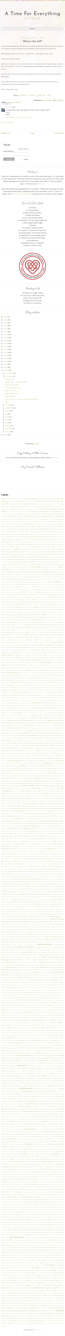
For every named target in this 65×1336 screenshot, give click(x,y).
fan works (44, 720)
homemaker (46, 823)
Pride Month (30, 1071)
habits (47, 781)
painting (36, 1040)
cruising (41, 657)
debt (62, 670)
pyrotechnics (49, 1083)
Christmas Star (5, 627)
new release (35, 1007)
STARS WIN (56, 1169)
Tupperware (39, 1265)
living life (38, 904)
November (9, 376)
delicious (4, 675)
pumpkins (4, 1083)
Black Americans (54, 572)
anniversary (9, 537)
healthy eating (59, 798)
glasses (54, 763)
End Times (7, 710)
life (14, 102)
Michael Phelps (9, 939)
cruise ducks (34, 657)
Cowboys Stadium (58, 647)
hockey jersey (28, 813)
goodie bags (5, 770)
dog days (4, 690)
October (8, 405)
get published (42, 755)
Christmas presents (32, 625)
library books (48, 899)
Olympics (37, 1028)
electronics (55, 705)
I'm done (54, 838)
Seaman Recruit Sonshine (49, 1131)
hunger (14, 834)
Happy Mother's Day (25, 788)
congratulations (49, 640)
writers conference (56, 1308)
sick (48, 1144)
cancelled (9, 602)
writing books (13, 1313)
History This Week (46, 808)
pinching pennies (48, 1053)
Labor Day (34, 886)
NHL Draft (57, 1010)
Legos (7, 896)
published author (32, 1078)
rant (34, 1089)
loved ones (12, 912)
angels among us (16, 534)
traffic (39, 1260)
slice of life (56, 1149)
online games (5, 1033)
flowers (34, 735)
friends (61, 745)
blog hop (55, 574)
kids (59, 879)
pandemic (42, 1040)
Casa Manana (52, 605)
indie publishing (49, 849)
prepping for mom (42, 1068)
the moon (4, 1219)
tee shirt (11, 1192)
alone (18, 526)
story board (38, 1174)
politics (11, 1063)
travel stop (8, 1262)
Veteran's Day (59, 1275)
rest (35, 1104)
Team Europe (41, 1189)
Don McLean (29, 690)
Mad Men (49, 914)
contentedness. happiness (18, 642)
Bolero (41, 577)
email (13, 708)
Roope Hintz (8, 1116)
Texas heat (43, 1194)
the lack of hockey (26, 1214)
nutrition (14, 1022)
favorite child (20, 725)
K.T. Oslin (39, 874)
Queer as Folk (11, 1086)
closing (15, 632)
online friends (59, 1030)
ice (2, 841)
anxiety (61, 536)
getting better (15, 758)
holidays (19, 821)
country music (59, 645)
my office (48, 972)
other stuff (26, 1038)
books (57, 582)
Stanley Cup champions (37, 1164)
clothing (27, 632)
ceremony (43, 609)
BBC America (41, 559)
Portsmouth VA (44, 1063)
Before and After (14, 564)
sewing (39, 1141)
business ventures (27, 594)
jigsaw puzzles (56, 864)
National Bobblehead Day (9, 985)
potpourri (22, 1065)
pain (31, 1040)
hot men (43, 826)
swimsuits (54, 1184)
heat (2, 801)
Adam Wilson (32, 514)
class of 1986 (24, 630)
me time (6, 932)
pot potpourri (12, 1066)
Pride (23, 1071)
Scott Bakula (10, 1131)
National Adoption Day (45, 982)
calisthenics (57, 597)
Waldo (46, 1280)
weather (28, 1285)
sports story (50, 1159)
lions (44, 901)
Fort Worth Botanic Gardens (51, 738)
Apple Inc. (22, 539)
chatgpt (45, 612)
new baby (51, 1005)
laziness (38, 891)
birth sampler (31, 572)
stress (36, 1177)
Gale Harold (32, 750)
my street (17, 975)
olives (18, 1027)
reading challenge (33, 1091)
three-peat (26, 1247)
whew (26, 1293)
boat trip (22, 577)
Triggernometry (43, 1262)
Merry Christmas (52, 937)
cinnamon (61, 627)
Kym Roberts (18, 886)
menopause (11, 937)
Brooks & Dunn (13, 589)
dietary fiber (5, 682)
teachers (24, 1189)
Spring (21, 1162)
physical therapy (31, 1053)
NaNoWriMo (32, 980)
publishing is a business (23, 1081)
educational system (35, 705)
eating (11, 703)
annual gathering (25, 537)
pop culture (18, 1063)
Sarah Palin (37, 1126)
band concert (56, 554)
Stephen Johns (17, 1172)
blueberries (15, 577)
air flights (26, 521)
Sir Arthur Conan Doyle (45, 1146)
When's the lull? (10, 390)
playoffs (57, 1058)
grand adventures (6, 773)
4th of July (30, 504)
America (61, 526)
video (11, 1278)
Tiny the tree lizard (12, 1252)
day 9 (56, 667)
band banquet (37, 554)
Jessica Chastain (42, 864)
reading (23, 1091)
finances (30, 730)
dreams (17, 695)
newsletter (26, 1010)
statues (10, 1172)
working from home (7, 1303)
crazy (10, 652)
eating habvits (17, 703)
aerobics (15, 519)
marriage (4, 927)
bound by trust (20, 584)
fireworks (25, 733)
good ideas (25, 768)
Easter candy (60, 700)
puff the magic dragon (47, 1081)
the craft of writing (7, 1204)
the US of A (60, 1234)
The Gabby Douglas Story (25, 1209)
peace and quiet (20, 1045)
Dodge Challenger (32, 687)
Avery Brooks (46, 547)
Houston (11, 831)
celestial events (22, 609)
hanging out (60, 783)
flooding (23, 735)
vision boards (6, 1280)
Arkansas (24, 541)
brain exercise (46, 584)
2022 (6, 329)
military (11, 942)
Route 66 (24, 1116)
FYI (27, 750)
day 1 (28, 665)
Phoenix (11, 1053)
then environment (11, 1242)
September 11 (40, 1139)
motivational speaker (35, 957)
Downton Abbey (23, 693)
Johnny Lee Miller (37, 869)
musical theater (31, 967)
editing (14, 705)
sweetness (40, 1184)
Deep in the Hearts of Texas (27, 672)
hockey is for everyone (16, 813)
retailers (6, 1106)
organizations (40, 1035)
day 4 (38, 667)
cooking (51, 642)
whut (53, 1293)
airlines (31, 521)
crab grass (24, 650)
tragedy (43, 1260)
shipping (17, 1144)
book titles (42, 582)
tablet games (21, 1187)
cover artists (41, 647)
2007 (6, 435)
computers (50, 637)
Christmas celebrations (36, 622)
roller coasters (5, 1114)
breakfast (18, 587)
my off (42, 972)
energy (13, 710)
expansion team (6, 715)
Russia (42, 1119)
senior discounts (23, 1139)
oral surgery (13, 1035)
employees (45, 708)
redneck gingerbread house (11, 1099)
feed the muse (59, 725)
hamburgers (22, 783)
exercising (52, 713)
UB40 (10, 1270)
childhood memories (33, 615)
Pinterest (41, 95)
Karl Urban (45, 874)
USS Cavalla (14, 1273)
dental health (31, 675)
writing (60, 1310)
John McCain (8, 869)
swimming (47, 1184)
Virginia (44, 1278)
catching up (17, 607)
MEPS (44, 937)
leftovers (61, 894)
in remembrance (30, 846)
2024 (6, 323)
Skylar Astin (19, 1149)
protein (56, 1076)
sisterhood (4, 1149)
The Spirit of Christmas (22, 1232)
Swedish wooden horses (18, 1184)
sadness (45, 1121)
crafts (38, 650)
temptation (42, 1192)
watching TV (42, 1283)
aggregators (45, 519)
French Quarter (10, 745)
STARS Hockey (46, 1169)
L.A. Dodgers (26, 886)
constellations (5, 642)
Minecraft (48, 942)
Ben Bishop (52, 567)
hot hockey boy (22, 826)
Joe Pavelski (36, 866)
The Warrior (5, 1237)
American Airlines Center (21, 529)
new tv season (59, 1007)
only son (36, 1033)
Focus (50, 735)
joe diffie (13, 866)
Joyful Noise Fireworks (15, 871)
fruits (20, 748)
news (20, 1010)
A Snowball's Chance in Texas (18, 509)
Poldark (56, 1060)
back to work (55, 549)
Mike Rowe (49, 939)
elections (48, 705)
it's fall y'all (16, 856)
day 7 (49, 667)
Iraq (40, 853)
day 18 (3, 667)
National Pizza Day (35, 995)
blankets (31, 574)
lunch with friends (30, 914)
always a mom (24, 526)
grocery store (9, 778)
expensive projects (17, 715)
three (7, 1247)
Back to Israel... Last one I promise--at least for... (22, 399)
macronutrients (41, 914)
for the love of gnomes (8, 738)
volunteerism (29, 1280)
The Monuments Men (57, 1217)
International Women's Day (55, 851)
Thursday (61, 1247)
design (11, 677)
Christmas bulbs (11, 622)
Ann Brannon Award (41, 534)
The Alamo (16, 1199)
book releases (16, 582)
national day (12, 987)
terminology (13, 1194)
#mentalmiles (49, 499)
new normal (27, 1007)
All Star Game (48, 524)
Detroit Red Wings (7, 680)
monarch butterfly (15, 952)
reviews (55, 1106)
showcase (38, 1144)
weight (31, 1288)
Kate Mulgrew (12, 876)
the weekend (17, 1237)
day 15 (53, 665)
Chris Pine (7, 620)
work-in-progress (47, 1300)
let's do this (9, 899)
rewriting (22, 1109)
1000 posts (11, 501)
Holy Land (25, 821)
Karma (51, 874)
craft (28, 650)
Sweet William (31, 1184)
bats (25, 559)
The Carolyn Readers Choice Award (37, 1202)
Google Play (42, 770)
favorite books (11, 725)
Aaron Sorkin (20, 511)
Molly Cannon (48, 950)
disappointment (53, 683)
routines (30, 1116)
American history (58, 529)
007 (55, 499)
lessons (50, 896)
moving (48, 962)
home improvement (47, 821)
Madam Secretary (58, 914)
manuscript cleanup (12, 919)
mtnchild (9, 107)
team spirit (48, 1189)
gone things (50, 766)
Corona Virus (5, 645)
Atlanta (8, 544)
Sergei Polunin (50, 1139)
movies (42, 962)
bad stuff (44, 552)
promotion (32, 1076)
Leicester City (14, 896)
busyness (53, 594)
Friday (37, 745)
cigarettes (38, 627)
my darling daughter (25, 970)
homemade (37, 823)
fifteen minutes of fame (13, 730)
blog (42, 574)
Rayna (61, 1089)
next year (44, 1010)
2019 (6, 338)
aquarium (51, 539)
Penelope (4, 1048)
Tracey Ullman (25, 1260)
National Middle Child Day (29, 992)
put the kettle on (35, 1083)
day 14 (49, 665)
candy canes (34, 602)
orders (28, 1035)
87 (51, 504)
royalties (51, 1116)
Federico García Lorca (47, 725)
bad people (37, 552)
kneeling (33, 884)
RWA (11, 1121)
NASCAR (39, 980)
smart (17, 1151)
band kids (10, 557)
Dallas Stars (36, 660)
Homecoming (29, 823)
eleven (62, 705)
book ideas (47, 579)
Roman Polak (15, 1114)
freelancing (49, 743)
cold (16, 635)
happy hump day (13, 788)
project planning (6, 1076)
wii (60, 1293)
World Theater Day (15, 1305)
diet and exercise (57, 680)
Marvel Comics (42, 927)
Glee (58, 763)
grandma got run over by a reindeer (32, 773)
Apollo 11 (4, 539)
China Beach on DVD (14, 617)
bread (8, 587)
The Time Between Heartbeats (41, 1234)
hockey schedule (25, 816)
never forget (5, 1005)
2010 (6, 364)
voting (36, 1280)
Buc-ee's (24, 592)
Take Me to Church (31, 1187)
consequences (59, 640)
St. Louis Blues (13, 1164)
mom (3, 952)
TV (44, 1265)
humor (9, 834)
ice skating (23, 841)
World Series (5, 1305)
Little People (23, 904)
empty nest (53, 708)
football (61, 735)
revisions (4, 1109)
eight (42, 705)
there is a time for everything (26, 1242)
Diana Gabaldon (39, 680)
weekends (25, 1288)
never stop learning (17, 1005)
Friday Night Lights (47, 745)
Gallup (38, 750)
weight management (52, 1288)
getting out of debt (53, 758)
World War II (34, 1305)
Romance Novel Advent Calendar (36, 1114)
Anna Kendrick (52, 534)
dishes (32, 685)
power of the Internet (38, 1066)
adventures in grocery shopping (18, 516)
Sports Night (41, 1159)
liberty (25, 899)
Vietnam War (26, 1278)
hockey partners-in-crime (50, 813)
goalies (17, 765)
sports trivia (60, 1159)
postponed (4, 1066)
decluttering (5, 672)
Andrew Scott (59, 531)
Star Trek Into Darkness (53, 1167)
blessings (37, 574)
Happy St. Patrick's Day (52, 788)
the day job (45, 1204)
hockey (55, 808)
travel (58, 1260)
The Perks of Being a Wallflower (42, 1222)
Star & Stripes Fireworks (19, 1167)
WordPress (21, 1300)
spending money (58, 1156)
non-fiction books (22, 1018)
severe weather (32, 1141)
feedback (4, 728)
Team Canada (32, 1189)
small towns (11, 1151)
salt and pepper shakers (31, 1124)
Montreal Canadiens (21, 955)
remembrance (13, 1101)
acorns (12, 514)
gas (63, 750)
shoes (22, 1144)
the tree (53, 1234)
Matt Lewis (33, 929)
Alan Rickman (44, 521)
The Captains (21, 1202)
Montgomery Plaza (58, 952)
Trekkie (35, 1262)
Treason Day (24, 1262)
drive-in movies (24, 695)
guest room (60, 778)
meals (12, 932)
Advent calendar (48, 514)
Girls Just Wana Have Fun (11, 763)
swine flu (61, 1184)
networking (60, 1002)
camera (55, 599)
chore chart (43, 617)
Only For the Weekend (26, 1033)
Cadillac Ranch (17, 597)
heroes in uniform (6, 803)
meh (10, 934)
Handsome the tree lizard (46, 783)
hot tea (48, 826)
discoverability (25, 685)
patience (36, 1043)
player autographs (37, 1058)
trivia (62, 1263)
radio (21, 1086)
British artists (49, 587)
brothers (39, 589)
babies (22, 549)
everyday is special (53, 710)
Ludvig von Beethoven (47, 911)
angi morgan (25, 534)
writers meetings (29, 1311)
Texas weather (6, 1197)
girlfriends (60, 761)
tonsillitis (32, 1255)
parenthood (7, 1043)
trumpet (32, 1265)
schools (3, 1131)
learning (21, 894)
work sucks (37, 1300)
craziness (4, 652)
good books (8, 768)
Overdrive (13, 1040)
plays (62, 1058)
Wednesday (5, 1288)
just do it (16, 874)
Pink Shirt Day (59, 1053)
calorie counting (25, 600)
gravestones (22, 776)
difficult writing (18, 683)
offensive (29, 1025)
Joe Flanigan (28, 866)
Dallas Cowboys (25, 660)
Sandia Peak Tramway (8, 1126)
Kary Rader (57, 874)
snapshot (42, 1151)
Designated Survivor (20, 677)
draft (8, 695)
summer (4, 1182)
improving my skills (47, 844)
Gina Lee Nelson (39, 761)
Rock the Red (44, 1111)
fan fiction (23, 720)
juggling (35, 871)
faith (37, 718)
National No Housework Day (46, 992)
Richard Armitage (33, 1109)
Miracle (14, 944)
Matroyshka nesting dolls (14, 929)
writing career (23, 1313)
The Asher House (58, 1199)
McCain (61, 929)
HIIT (46, 806)
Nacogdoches (12, 980)
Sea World (37, 1131)
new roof (42, 1007)
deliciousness (12, 675)
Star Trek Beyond (39, 1167)
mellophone (16, 934)
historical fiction (17, 808)
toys (10, 1260)
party (20, 1043)
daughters (4, 665)
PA (17, 1040)
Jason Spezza (35, 861)
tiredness (22, 1252)
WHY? (56, 1293)
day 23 (27, 667)
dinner (31, 683)
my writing (9, 977)
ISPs (49, 853)
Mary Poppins (51, 927)
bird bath (9, 572)
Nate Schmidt (12, 982)
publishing (60, 1078)
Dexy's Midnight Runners (22, 680)
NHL (52, 1010)
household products (43, 828)
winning (51, 1295)
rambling (44, 1086)
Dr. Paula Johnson (48, 692)
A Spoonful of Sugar (33, 509)
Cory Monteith (23, 645)
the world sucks (43, 1240)
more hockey (48, 955)
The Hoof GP (45, 1212)
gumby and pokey (6, 781)
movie (45, 957)
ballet (16, 554)
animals (32, 534)
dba (5, 670)
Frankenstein (26, 743)
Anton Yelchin (54, 537)
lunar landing (21, 914)
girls (2, 763)
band (31, 554)
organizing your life (51, 1035)
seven (24, 1141)
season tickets (32, 1134)
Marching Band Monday (23, 922)
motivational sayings (22, 957)
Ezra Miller (53, 715)
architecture (5, 542)
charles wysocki (28, 612)
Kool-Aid (56, 884)
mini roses (54, 942)
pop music (26, 1063)
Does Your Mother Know (56, 687)
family (10, 720)
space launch (17, 1156)
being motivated (13, 567)
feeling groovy (36, 728)
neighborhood (25, 1002)
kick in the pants (52, 879)
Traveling (16, 1263)
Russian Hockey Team (52, 1119)
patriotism (51, 1043)
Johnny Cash (26, 869)
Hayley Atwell (56, 796)
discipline (10, 685)
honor (57, 823)
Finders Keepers (59, 730)
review (49, 1106)
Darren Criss (56, 662)
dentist (56, 675)
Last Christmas (53, 889)
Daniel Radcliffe (35, 662)
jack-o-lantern (36, 859)
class (17, 630)
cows (2, 650)
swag (7, 1184)
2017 (6, 343)
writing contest (53, 1313)
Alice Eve (21, 524)
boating (27, 577)
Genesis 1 (46, 753)
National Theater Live (36, 1000)
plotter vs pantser (7, 1060)
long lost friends (26, 906)
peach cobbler (41, 1045)
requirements (53, 1101)
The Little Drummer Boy (46, 1214)
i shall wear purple (38, 839)
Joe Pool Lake (45, 866)
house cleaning (22, 829)
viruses (61, 1278)
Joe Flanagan (20, 866)
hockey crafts (9, 811)
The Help (29, 1212)
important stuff (20, 844)
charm (35, 612)
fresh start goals (28, 745)
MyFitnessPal (33, 977)
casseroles (60, 604)
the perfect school (24, 1222)
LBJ (42, 891)
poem (47, 1060)
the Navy (48, 1219)
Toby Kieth (57, 1252)
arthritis (56, 541)
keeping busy (21, 876)
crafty (42, 650)
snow (62, 1152)
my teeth (30, 975)
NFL (49, 1010)
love (24, 909)
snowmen (4, 1154)
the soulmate (56, 1229)
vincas (39, 1278)
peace (13, 1045)
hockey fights (29, 811)
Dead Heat (13, 670)
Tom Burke (10, 1255)
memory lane (47, 934)
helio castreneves (24, 801)
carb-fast (12, 605)
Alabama (36, 521)
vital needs (20, 1280)
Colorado (46, 635)
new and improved (41, 1005)
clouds (32, 632)
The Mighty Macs (29, 1217)
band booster (46, 554)
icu (29, 841)
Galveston (44, 750)
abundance (33, 511)
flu (38, 735)
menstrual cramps (22, 937)
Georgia (61, 753)
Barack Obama (37, 557)
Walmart (57, 1280)
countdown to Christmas (45, 645)
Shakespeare (46, 1141)
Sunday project (26, 1182)
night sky (38, 1012)
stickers (55, 1172)
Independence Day (8, 849)
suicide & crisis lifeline (57, 1179)
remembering (50, 1099)
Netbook (49, 1002)
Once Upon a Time (52, 1028)
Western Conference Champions (35, 1290)
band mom (18, 557)
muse (32, 965)
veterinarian (5, 1278)
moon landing (38, 955)
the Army (50, 1199)
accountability (55, 511)
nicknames (10, 1012)
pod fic (29, 1060)
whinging (31, 1293)
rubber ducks (59, 1116)
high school (26, 803)
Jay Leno (41, 861)
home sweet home (18, 823)
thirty (18, 1245)
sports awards (20, 1159)
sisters (11, 1149)
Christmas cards (23, 622)
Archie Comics (59, 539)
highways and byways (37, 806)
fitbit (57, 733)
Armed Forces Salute (34, 541)
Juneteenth (4, 874)
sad (28, 1121)
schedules (47, 1129)
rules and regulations (20, 1119)
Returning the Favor (30, 1106)
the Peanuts (13, 1222)
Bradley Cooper (36, 584)
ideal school (33, 841)
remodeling (30, 1101)
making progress (54, 917)
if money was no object (45, 841)
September (9, 408)
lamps (3, 889)
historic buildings (53, 806)
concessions (10, 640)
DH (32, 680)
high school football (37, 803)
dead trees (20, 670)
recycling (61, 1093)
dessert (40, 677)
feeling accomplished (14, 728)
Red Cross (4, 1096)
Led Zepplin (54, 894)
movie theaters (34, 962)
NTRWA (53, 1020)
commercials (20, 637)
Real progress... (10, 379)
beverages (37, 569)
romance (22, 1114)
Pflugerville (4, 1053)
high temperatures (23, 806)
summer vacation (13, 1182)
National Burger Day (24, 985)
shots (33, 1144)
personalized (57, 1048)
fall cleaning (46, 718)
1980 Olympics (22, 501)
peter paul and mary (16, 1050)
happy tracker (15, 791)
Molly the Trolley (58, 950)
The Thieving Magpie (25, 1234)
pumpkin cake (59, 1081)
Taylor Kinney (11, 1189)
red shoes (12, 1096)
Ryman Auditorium (20, 1121)
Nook (29, 1017)
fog (53, 735)
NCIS (8, 1002)
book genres (39, 579)
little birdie (15, 904)
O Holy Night (22, 1022)
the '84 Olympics (36, 1197)
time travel (57, 1250)
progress (52, 1073)
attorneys (37, 544)
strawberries (5, 1177)
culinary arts (54, 657)
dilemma (25, 682)
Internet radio (11, 854)
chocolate (36, 617)
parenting (15, 1043)
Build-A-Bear (50, 592)
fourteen (4, 743)
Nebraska (14, 1002)
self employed (47, 1136)
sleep (26, 1149)
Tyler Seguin (35, 1268)
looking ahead (54, 906)
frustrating (26, 748)
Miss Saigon (37, 947)
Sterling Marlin (26, 1172)
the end (45, 1207)
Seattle (56, 1134)
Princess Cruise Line (50, 1071)
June (7, 417)
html (62, 831)
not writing (35, 1020)
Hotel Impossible (10, 829)
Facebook (23, 95)
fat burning (57, 723)
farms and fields (44, 723)
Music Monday (10, 967)
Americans (13, 531)
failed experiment (6, 718)
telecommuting (27, 1192)
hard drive (34, 791)
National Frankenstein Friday (25, 987)
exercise (19, 713)
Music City (48, 965)
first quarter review (35, 733)
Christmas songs (58, 625)
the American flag (41, 1199)
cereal (37, 609)
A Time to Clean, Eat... (12, 388)
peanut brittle (50, 1045)
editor (19, 705)
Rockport (61, 1111)
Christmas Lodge (10, 624)
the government (38, 1209)
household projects (57, 829)
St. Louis (4, 1164)
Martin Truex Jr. (32, 927)
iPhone (33, 854)
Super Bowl (56, 1182)
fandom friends (58, 720)
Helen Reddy (15, 801)
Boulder (12, 584)
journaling (4, 871)
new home (20, 1007)
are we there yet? (15, 541)
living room (45, 904)
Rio (40, 1109)
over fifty (7, 1040)
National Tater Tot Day (11, 1000)
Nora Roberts (40, 1017)
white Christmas (40, 1293)
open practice (44, 1033)
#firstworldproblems (31, 499)
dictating (47, 680)
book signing (34, 582)
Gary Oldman (57, 750)
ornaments (10, 1038)
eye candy (43, 715)
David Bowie (22, 665)
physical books (20, 1053)
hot (15, 826)
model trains (39, 950)
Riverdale (44, 1109)
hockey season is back (48, 816)
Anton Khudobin (43, 537)
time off (50, 1250)
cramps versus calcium (51, 650)
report (37, 1101)
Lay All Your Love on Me (25, 891)
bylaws (3, 597)
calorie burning (14, 599)
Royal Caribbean (38, 1116)
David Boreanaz (13, 665)
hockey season (36, 816)
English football (21, 710)
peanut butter (59, 1045)
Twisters (19, 1267)
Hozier (58, 831)
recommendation (52, 1093)
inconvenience (59, 846)
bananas (26, 554)
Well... (7, 402)
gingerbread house (50, 760)
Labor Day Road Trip (44, 886)
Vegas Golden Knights (34, 1275)
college (40, 635)
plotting (16, 1060)
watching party (32, 1283)
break (12, 587)
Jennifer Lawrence (30, 864)
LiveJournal (31, 904)
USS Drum (21, 1273)
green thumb (46, 776)
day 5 (42, 667)
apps (46, 539)
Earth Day (19, 700)
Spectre (46, 1156)
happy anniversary (15, 786)
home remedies (6, 823)
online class (36, 1030)
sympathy (4, 1187)
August (8, 411)
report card (44, 1101)
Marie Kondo (50, 924)
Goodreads (19, 771)
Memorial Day (30, 934)
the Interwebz (15, 1214)
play (29, 1058)
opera (56, 1033)
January (8, 432)
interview (19, 853)
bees (62, 562)
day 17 (62, 665)
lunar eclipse (12, 914)
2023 (6, 326)
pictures (39, 1053)
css (49, 657)
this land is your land (26, 1245)
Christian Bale (16, 620)
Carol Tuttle (38, 604)
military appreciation (21, 942)
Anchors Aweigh (30, 531)
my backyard (41, 967)
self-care (54, 1136)
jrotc (25, 871)
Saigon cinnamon (54, 1121)
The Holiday (36, 1212)
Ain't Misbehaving (55, 519)
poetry (51, 1060)
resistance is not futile (18, 1104)
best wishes (15, 569)
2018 (6, 341)
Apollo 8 (10, 539)
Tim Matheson (10, 1250)
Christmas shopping (45, 625)
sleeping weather (41, 1149)
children (43, 615)
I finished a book (28, 836)
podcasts (41, 1060)
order (18, 102)
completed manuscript (40, 637)
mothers (12, 957)
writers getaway (7, 1311)
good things (60, 768)
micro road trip (25, 939)
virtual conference (52, 1278)
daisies (10, 660)
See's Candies (24, 1136)
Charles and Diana (17, 612)
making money (43, 916)
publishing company (8, 1081)
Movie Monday (53, 957)
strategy (61, 1174)
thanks (18, 1197)
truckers (10, 1265)
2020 (6, 335)
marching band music (39, 922)
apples (34, 539)
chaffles (49, 609)
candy (27, 602)
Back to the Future (45, 549)
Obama (3, 1025)
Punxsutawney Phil (13, 1083)
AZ (12, 549)
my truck (49, 975)
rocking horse (53, 1111)
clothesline (20, 632)
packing (27, 1040)
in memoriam (15, 846)
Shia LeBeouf (11, 1144)
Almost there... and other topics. (16, 382)
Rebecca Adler (5, 1093)
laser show (45, 889)
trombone (4, 1265)
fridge (56, 745)
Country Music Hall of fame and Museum (15, 647)
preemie (11, 1068)
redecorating (59, 1096)
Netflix (54, 1002)
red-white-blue (35, 1096)
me (2, 932)
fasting (52, 723)
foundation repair (54, 740)
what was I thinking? (17, 1293)
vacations (4, 1275)
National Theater (23, 1000)
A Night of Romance (56, 506)
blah (14, 574)
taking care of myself (53, 1187)
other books (18, 1038)
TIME (16, 1250)
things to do (46, 1242)
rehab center (26, 1099)
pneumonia (22, 1060)
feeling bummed (27, 728)
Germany (13, 755)
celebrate (36, 607)
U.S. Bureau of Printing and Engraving (52, 1267)
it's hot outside (43, 856)
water (49, 1283)
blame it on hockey (22, 574)
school (61, 1129)
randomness (26, 1088)
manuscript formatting (25, 919)
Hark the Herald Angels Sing (55, 791)
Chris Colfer (56, 617)
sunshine (48, 1182)
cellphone (32, 609)
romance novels (51, 1114)
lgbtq (21, 899)
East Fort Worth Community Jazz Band (35, 700)
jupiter (11, 874)
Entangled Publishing (33, 710)
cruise (28, 657)
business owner (6, 594)
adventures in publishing (55, 516)
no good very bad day (57, 1012)
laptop (22, 889)
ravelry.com (55, 1089)
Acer (62, 511)
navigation (60, 1000)
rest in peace (54, 1104)
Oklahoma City (11, 1028)
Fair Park (15, 718)
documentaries (22, 687)
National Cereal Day (37, 985)
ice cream (7, 841)
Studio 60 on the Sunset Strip (47, 1177)
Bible (46, 569)
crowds (23, 657)
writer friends (6, 1308)
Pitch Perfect (11, 1055)
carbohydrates (20, 605)
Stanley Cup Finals (52, 1164)
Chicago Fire (14, 615)
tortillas (47, 1257)
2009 (6, 367)
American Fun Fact (45, 529)
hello (41, 801)
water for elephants (57, 1283)
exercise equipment (29, 713)
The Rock (58, 1224)
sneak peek (49, 1151)
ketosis (40, 879)
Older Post (59, 133)
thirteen (13, 1245)
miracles (20, 944)
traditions (33, 1260)
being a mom (35, 564)
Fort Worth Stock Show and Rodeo (22, 740)
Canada (3, 602)
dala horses (16, 660)
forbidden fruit (20, 738)
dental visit (50, 675)
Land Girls (8, 889)
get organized (33, 755)
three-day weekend (16, 1247)
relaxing (34, 1099)
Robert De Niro (10, 1111)
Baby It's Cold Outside (31, 549)
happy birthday (27, 785)
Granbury (61, 770)
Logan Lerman (10, 906)
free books (35, 743)
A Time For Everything (32, 13)
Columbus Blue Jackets (8, 637)
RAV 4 (49, 1089)
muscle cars (26, 965)
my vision (55, 975)
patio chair (43, 1043)
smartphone (24, 1152)
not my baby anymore (24, 1020)
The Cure (16, 1204)
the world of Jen (33, 1240)
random (50, 1086)
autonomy (25, 547)
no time (30, 1015)
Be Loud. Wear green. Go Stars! (22, 562)
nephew (43, 1002)
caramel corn (60, 602)
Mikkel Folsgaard (59, 939)
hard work (41, 791)
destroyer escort (49, 677)
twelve (57, 1265)
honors (61, 823)
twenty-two (13, 1267)
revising (61, 1106)
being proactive (24, 567)
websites (48, 1285)
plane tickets (37, 1055)
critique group (59, 652)
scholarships (55, 1129)
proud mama (10, 1078)
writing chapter (33, 1313)
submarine (21, 1179)
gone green (42, 766)
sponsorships (5, 1159)
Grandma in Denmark (52, 773)
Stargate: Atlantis (32, 1169)
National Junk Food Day (26, 990)
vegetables (46, 1275)
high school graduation (52, 803)
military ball (32, 942)
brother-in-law (31, 589)
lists (10, 904)
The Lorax (4, 1217)
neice (19, 1002)
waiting (41, 1280)
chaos (9, 102)
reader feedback (6, 1091)
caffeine (24, 597)
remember (41, 1099)
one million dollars (17, 1030)
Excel (8, 713)
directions (36, 682)
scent (41, 1129)
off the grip (22, 1025)
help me (45, 801)
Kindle (20, 881)
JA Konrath (22, 859)
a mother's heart (43, 506)
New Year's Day (13, 1010)
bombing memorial (50, 577)
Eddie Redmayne (6, 705)
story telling (45, 1174)
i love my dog (49, 836)
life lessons (16, 901)
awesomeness (6, 549)
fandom (50, 720)
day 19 (7, 667)
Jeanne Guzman (56, 861)
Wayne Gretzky (6, 1285)
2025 (6, 320)
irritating (44, 853)
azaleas (16, 549)
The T (16, 1234)
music (42, 965)
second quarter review (13, 1136)
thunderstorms (53, 1247)
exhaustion (60, 713)
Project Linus (59, 1073)
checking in (60, 612)
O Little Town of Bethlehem (36, 1022)
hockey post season (13, 816)
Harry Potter (45, 793)
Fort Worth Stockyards (42, 740)
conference (28, 640)
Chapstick (8, 612)
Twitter (32, 95)
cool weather (59, 642)
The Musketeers (25, 1219)
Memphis (55, 934)
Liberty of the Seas (33, 899)
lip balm (6, 904)
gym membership (31, 781)
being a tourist (44, 564)
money (43, 952)
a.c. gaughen (11, 511)
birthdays (45, 572)
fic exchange (55, 728)
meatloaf (36, 932)
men (5, 937)
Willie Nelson (28, 1295)
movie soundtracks (23, 962)
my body (50, 967)
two (24, 1267)
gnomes (9, 765)
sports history (31, 1159)
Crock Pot (34, 655)
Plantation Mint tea (21, 1058)
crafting (32, 650)
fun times (43, 748)
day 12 (41, 665)
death (43, 670)
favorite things (29, 725)
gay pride (16, 753)
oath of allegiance (57, 1023)
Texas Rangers (51, 1194)
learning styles (41, 894)
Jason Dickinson (25, 861)
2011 (6, 361)
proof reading (42, 1076)
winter (56, 1295)
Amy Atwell (21, 531)
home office (59, 821)
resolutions (29, 1104)
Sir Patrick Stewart (58, 1146)
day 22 (23, 667)
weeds (12, 1288)
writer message (16, 1308)
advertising (4, 519)
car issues (51, 602)
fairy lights (32, 718)
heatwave (8, 801)
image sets (60, 841)
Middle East (42, 939)
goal (13, 765)
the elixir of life (38, 1207)
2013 (6, 355)
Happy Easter (39, 786)
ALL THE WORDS (58, 524)
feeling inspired (46, 728)
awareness (60, 547)
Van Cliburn (22, 1275)
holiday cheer (11, 821)
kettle (45, 879)
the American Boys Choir (27, 1199)
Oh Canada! (49, 1025)
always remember (35, 526)
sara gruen (30, 1126)
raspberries (44, 1089)
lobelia (3, 906)
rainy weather (37, 1086)
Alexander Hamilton (12, 524)
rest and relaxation (43, 1104)
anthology (35, 537)
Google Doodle (33, 770)
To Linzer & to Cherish (41, 1252)
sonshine (56, 1154)
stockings (17, 1174)
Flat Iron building (14, 735)
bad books (30, 552)
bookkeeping (50, 582)
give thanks (38, 763)
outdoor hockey (46, 1038)
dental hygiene (40, 675)
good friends (17, 768)
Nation (31, 982)
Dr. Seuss (58, 693)
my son (10, 975)
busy (47, 594)
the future (13, 1209)
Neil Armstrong (35, 1002)
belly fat (45, 567)
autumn (38, 547)
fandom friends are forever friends (13, 723)
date (62, 662)
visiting (13, 1280)
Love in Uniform (32, 909)
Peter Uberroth (28, 1050)
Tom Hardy (25, 1255)
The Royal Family (33, 1229)
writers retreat (40, 1311)
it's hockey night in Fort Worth (30, 856)
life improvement (6, 901)
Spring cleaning (37, 1162)
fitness (62, 733)
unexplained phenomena (35, 1270)
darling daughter (46, 662)
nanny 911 (24, 980)
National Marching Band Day (12, 992)
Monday (24, 952)
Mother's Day (59, 955)
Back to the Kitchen (12, 385)
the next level (56, 1219)
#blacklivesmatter (7, 499)
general (22, 753)
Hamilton (29, 783)
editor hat (25, 705)
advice (10, 519)
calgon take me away (39, 597)
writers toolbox (50, 1311)
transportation (50, 1260)
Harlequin (4, 793)
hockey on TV (37, 813)
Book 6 (58, 577)
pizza (31, 1055)
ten (47, 1192)
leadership (56, 891)
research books (6, 1104)
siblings (44, 1144)
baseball (8, 559)
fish (54, 733)
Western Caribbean (19, 1290)
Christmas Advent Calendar (49, 619)
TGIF (14, 1197)
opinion (61, 1033)
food (56, 735)
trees (30, 1263)
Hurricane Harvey (28, 833)
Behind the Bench (25, 564)
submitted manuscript (32, 1179)
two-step (28, 1267)
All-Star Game (5, 526)
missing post (45, 947)
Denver (61, 675)
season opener (22, 1134)
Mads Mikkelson (6, 916)
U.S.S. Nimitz (5, 1270)
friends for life (6, 748)
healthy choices (49, 798)
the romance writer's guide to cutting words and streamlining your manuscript (36, 1227)
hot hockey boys (34, 826)
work (31, 1300)
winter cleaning (11, 1298)
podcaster (35, 1060)
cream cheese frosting (29, 652)
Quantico (56, 1083)
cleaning (48, 630)
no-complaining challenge (42, 1015)
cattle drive (28, 607)
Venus (51, 1275)
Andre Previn (39, 531)
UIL (14, 1270)
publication (22, 1078)
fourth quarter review (14, 743)
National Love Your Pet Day (42, 990)
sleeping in (32, 1149)
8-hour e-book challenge (43, 504)
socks (30, 1154)
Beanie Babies (43, 562)
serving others (11, 1141)
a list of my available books (22, 194)
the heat (23, 1212)
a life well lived (32, 506)
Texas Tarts (60, 1194)
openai (52, 1033)
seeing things (37, 1136)
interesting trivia (41, 851)
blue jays (4, 577)
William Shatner (18, 1295)
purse (28, 1083)
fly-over (41, 735)
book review (25, 582)
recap (40, 1094)
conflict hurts (38, 640)
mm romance (20, 950)
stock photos (9, 1174)
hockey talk (19, 818)
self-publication (11, 1139)
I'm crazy (48, 839)
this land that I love (39, 1245)
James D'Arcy (9, 861)
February (8, 429)
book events (30, 579)
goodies (12, 771)
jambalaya (56, 859)
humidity (4, 833)
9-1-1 (54, 504)
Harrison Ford (24, 793)
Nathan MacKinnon (22, 982)
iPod (37, 854)
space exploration (7, 1156)
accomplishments (44, 511)
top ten (42, 1257)
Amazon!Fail (51, 526)
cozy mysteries (15, 650)
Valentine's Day (13, 1275)
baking (12, 554)
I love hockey (39, 836)
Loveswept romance (23, 911)
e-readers (54, 698)
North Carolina (49, 1017)
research (61, 1101)
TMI (26, 1252)
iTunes (16, 859)
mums (20, 965)
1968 (16, 501)
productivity (31, 1073)
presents (4, 1071)
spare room (26, 1157)
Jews (48, 864)
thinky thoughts (55, 1242)
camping (61, 599)
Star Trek (30, 1167)
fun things (36, 748)
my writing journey (21, 977)
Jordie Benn (60, 869)
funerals (49, 748)
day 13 (45, 665)
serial (57, 1139)
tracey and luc (16, 1260)
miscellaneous (44, 944)
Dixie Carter (43, 685)
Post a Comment (7, 122)
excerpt (13, 713)
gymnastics (40, 781)
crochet (28, 655)
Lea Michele (48, 891)
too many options (40, 1255)
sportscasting (5, 1161)
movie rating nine (38, 960)
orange (19, 1035)
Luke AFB (57, 911)
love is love (41, 909)
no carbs (47, 1012)
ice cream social (15, 841)
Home (33, 133)
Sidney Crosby (55, 1144)
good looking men (35, 768)
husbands (43, 833)
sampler (47, 1124)
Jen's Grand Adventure (16, 864)
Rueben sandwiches (7, 1119)
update (53, 1270)
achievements (5, 514)
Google (25, 770)
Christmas (36, 619)
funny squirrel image (8, 750)
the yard (51, 1240)
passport (31, 1043)
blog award (47, 574)
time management (42, 1250)
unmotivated (47, 1270)
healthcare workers (37, 798)
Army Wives (45, 541)
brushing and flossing (14, 592)
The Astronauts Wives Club (9, 1202)
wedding (54, 1285)
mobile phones (29, 950)
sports (12, 1159)
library (42, 899)
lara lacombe (29, 889)
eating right (35, 703)
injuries (57, 849)
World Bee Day (45, 1303)
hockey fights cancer (40, 811)
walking (51, 1280)
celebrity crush (59, 607)
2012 (6, 358)
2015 (6, 349)
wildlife (10, 1295)
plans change (10, 1058)
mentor (40, 937)
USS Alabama (5, 1273)
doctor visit (13, 688)
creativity (40, 652)
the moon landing (14, 1219)
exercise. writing (42, 713)
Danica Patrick (18, 662)
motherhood (5, 957)
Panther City (49, 1040)
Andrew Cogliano (49, 531)
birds (25, 572)
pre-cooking (49, 1066)
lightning (33, 901)
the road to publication (47, 1224)
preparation (32, 1068)
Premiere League (21, 1068)
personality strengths (45, 1048)
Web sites (41, 1285)
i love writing (28, 838)
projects (16, 1076)
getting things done (16, 761)
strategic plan (54, 1174)
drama (12, 695)
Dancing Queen (51, 660)
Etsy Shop (43, 710)
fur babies (18, 750)
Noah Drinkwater (6, 1017)
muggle (7, 965)
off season (15, 1025)
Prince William (39, 1071)
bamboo (21, 554)
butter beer (60, 594)
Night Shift (31, 1012)
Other (49, 95)
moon (30, 955)
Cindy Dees (45, 627)
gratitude (15, 776)
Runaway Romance (34, 1119)
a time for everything (48, 509)
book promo (56, 579)
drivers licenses (35, 695)
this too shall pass (50, 1245)
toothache (30, 1257)
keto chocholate (51, 876)
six (14, 1149)
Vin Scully (34, 1278)
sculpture (24, 1131)
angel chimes (5, 534)
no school (24, 1015)
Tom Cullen (17, 1255)
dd (8, 670)
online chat (27, 1030)
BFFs (42, 569)
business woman (39, 594)
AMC (56, 526)
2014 (6, 352)
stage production (23, 1164)
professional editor (42, 1073)
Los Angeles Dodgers (12, 909)
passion (25, 1043)
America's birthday (6, 529)
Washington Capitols (21, 1283)
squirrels (51, 1162)
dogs (15, 690)
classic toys (41, 630)
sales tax (19, 1124)
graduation (53, 771)
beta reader (29, 569)
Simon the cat (33, 1146)
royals (46, 1116)
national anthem (58, 982)
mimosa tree (40, 942)
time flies (21, 1250)
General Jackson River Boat (33, 753)
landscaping (15, 889)
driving (52, 695)
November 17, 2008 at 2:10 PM (18, 117)
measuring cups (19, 932)
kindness (41, 881)
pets (56, 1050)
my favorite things (58, 970)
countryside (32, 647)
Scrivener (18, 1131)
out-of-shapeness (35, 1038)
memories (39, 934)
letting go (16, 899)
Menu (32, 29)
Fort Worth (38, 738)
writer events (59, 1305)
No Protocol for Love (14, 1015)
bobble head (35, 577)
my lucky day (26, 972)
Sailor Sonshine (10, 1124)
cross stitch (42, 655)
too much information (54, 1255)
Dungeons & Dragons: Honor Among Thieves (27, 698)
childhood (22, 615)
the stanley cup (34, 1232)
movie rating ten (11, 962)
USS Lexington (31, 1273)
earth (14, 700)
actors (16, 514)
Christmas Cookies (50, 622)
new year (4, 1010)
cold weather (23, 635)
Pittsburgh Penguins (22, 1055)
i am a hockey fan (53, 834)
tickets (3, 1250)
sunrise (42, 1182)
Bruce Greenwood (49, 589)
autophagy (32, 547)
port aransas (34, 1063)
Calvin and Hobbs (42, 599)
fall (41, 718)
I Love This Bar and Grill (16, 838)
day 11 (36, 665)
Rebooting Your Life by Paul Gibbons (26, 1093)
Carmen (32, 604)
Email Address (8, 151)
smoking (31, 1151)
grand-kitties (16, 773)
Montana (48, 952)
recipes (44, 1094)
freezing (56, 743)
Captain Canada (43, 602)
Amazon (44, 526)
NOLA (13, 1017)
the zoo (56, 1240)
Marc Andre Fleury (44, 919)
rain (25, 1086)
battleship (29, 559)
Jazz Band (48, 861)
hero (62, 801)
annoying (16, 536)
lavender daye (6, 891)
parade (56, 1040)
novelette (48, 1020)
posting (61, 1063)
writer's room (43, 1308)
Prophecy (50, 1076)
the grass (46, 1209)
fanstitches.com (33, 723)
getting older (31, 758)
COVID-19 (48, 647)
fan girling (37, 720)
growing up (38, 778)
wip (22, 1298)
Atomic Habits (15, 544)
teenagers (18, 1192)
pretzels (18, 1071)
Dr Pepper (39, 692)
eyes (48, 715)
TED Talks (4, 1192)
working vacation (28, 1303)
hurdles (19, 833)
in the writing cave (48, 846)
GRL (2, 778)
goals (22, 765)
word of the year (11, 1300)
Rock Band (36, 1111)
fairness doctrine (23, 718)
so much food (12, 1154)
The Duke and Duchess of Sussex (23, 1207)
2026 (6, 317)
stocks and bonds (25, 1174)
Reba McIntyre (59, 1091)
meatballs (30, 932)
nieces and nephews (21, 1012)
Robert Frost (19, 1111)
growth (45, 778)
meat (25, 932)
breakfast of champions (29, 587)
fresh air (18, 745)
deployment (5, 677)
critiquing (17, 655)
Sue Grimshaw (44, 1179)
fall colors (54, 718)
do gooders (51, 685)
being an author (54, 564)
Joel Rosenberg (55, 866)
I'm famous (60, 838)
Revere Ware (42, 1106)
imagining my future (7, 844)
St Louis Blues (59, 1162)
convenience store (37, 642)
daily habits (4, 660)
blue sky (9, 577)
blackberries (9, 574)
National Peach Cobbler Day (20, 995)
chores (50, 617)
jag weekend (49, 859)
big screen (51, 569)
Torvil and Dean (56, 1257)
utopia (55, 1273)
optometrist (5, 1035)
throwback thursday (41, 1247)
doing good (21, 690)
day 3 (35, 667)
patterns (57, 1043)
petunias (61, 1050)
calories (33, 600)
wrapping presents (48, 1305)
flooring (28, 735)
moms (7, 952)
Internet (4, 854)
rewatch (16, 1109)
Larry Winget (37, 889)
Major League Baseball (19, 917)
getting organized (41, 758)
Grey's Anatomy (55, 776)
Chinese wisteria (26, 617)
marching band (57, 919)
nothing (41, 1020)
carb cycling (5, 604)
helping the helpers (54, 801)
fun (31, 748)
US (57, 1270)
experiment (35, 715)
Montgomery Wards (7, 955)
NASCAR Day (47, 980)
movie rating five (15, 960)
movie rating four (26, 960)
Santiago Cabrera (20, 1126)
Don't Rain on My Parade (41, 690)
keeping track (29, 876)
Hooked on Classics (7, 826)
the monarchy (46, 1217)
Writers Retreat (10, 396)
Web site (34, 1285)
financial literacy (49, 730)
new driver (13, 1007)
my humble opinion (15, 972)
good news (44, 768)
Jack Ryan (29, 859)
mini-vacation (5, 945)
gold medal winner (31, 765)
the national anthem (38, 1219)
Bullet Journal (59, 592)
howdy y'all (52, 831)
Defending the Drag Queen (46, 672)
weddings (60, 1285)
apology (15, 539)
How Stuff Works (33, 831)
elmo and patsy (6, 708)
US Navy (61, 1270)
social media (22, 1154)
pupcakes (22, 1083)
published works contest (47, 1078)
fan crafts (16, 720)
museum (37, 965)
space (62, 1154)
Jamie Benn (16, 861)
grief (62, 776)
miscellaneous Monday (23, 947)
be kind (8, 562)
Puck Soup (35, 1081)
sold (33, 1154)
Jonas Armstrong (49, 869)
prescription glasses (57, 1068)
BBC (34, 559)
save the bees (10, 1129)
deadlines (28, 670)
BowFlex (28, 584)
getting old (23, 758)
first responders (47, 733)
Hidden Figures (17, 803)
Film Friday (23, 730)
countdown (32, 645)
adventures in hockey (37, 516)
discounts (17, 685)
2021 (6, 332)
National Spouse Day (38, 997)
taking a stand (42, 1187)
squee (45, 1162)
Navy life (4, 1002)
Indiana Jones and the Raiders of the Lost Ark (29, 849)
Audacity (43, 544)
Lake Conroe (59, 886)
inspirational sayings (21, 851)
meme (23, 934)
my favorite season (46, 970)
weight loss (39, 1288)
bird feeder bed (17, 572)
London (18, 906)
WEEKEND (18, 1288)
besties (21, 569)
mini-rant (61, 942)
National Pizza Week (47, 995)
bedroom (52, 562)
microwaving (34, 939)
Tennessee (5, 1194)
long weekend (37, 906)
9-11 (58, 504)
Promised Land (24, 1076)
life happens (59, 899)
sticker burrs (48, 1172)
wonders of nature (53, 1298)
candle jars (16, 602)
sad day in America (36, 1121)
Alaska (50, 521)
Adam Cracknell (23, 514)
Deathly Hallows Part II (53, 670)
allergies (13, 526)
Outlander (55, 1038)
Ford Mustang (30, 738)
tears (54, 1189)
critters (23, 655)
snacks (37, 1152)
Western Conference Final (55, 1290)
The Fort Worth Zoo (54, 1207)
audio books (50, 544)
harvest (40, 796)
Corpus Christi (14, 645)
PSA (17, 1078)
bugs (44, 592)
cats (23, 607)
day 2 (11, 667)
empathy (38, 708)
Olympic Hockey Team (27, 1027)
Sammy (42, 1124)
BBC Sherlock (49, 559)
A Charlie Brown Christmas (18, 506)
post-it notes (54, 1063)
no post (4, 1015)
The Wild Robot (40, 1237)
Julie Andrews (53, 871)
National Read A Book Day (12, 997)
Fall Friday (60, 718)
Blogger (36, 444)
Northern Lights (59, 1017)
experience (27, 715)
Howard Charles (44, 831)
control (29, 642)
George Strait (53, 753)
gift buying (27, 760)
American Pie (5, 531)
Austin (57, 544)
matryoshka (25, 929)
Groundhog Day (19, 778)
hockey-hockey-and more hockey (53, 818)
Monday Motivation (34, 952)
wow (39, 1305)
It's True (11, 859)
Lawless (14, 891)
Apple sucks (28, 539)
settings (19, 1141)
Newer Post (6, 133)
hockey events (19, 811)
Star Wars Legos (22, 1169)
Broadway (4, 589)
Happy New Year (38, 788)
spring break (28, 1161)
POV (30, 1066)
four (62, 740)
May (7, 420)
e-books (48, 698)
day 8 (52, 667)
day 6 (46, 667)
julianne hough (43, 871)
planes (44, 1055)
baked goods (5, 554)
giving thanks (47, 763)
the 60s (51, 1197)
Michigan (17, 939)
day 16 (57, 665)
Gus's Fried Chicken (19, 781)
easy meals (4, 703)
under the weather (21, 1270)
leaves (48, 894)
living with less (55, 904)
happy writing (25, 791)
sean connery (12, 1134)
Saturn (61, 1126)
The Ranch (57, 1222)
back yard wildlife (10, 552)
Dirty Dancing (44, 682)
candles (22, 602)
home (30, 821)
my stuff (23, 975)
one (59, 1027)
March (7, 426)
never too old (29, 1005)
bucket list (31, 592)
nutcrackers (7, 1022)
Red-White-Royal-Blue (47, 1096)
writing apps (5, 1313)
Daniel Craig (26, 662)
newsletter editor (35, 1010)
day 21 (19, 667)
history (37, 808)
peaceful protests (31, 1045)
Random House (13, 1089)
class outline (33, 630)
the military (38, 1217)
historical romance (29, 808)
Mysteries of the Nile (44, 977)
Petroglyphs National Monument (44, 1050)
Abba (27, 511)
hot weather (56, 826)
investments (26, 853)
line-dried (39, 901)
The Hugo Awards (55, 1212)
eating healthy (26, 703)
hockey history (59, 811)
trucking (16, 1265)
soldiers (37, 1154)
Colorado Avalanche (57, 635)
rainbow (29, 1086)
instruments (31, 851)
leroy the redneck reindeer (39, 896)
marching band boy (8, 922)
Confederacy (20, 640)
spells (51, 1156)
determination (59, 677)
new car (58, 1005)
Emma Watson (19, 708)
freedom (42, 743)
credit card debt (48, 652)
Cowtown (7, 650)
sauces (3, 1129)
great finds (30, 776)
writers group (18, 1311)
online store (14, 1033)
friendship (15, 748)
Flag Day (6, 735)
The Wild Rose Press (53, 1237)
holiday (3, 821)
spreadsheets (14, 1162)
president (11, 1071)
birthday (39, 572)
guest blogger (52, 778)
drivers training (45, 695)
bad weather (51, 552)
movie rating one (50, 960)
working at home (58, 1300)
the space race (9, 1232)
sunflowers (35, 1182)
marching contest (52, 922)
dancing (43, 660)
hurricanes (37, 833)
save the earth (19, 1129)
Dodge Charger (43, 687)
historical (8, 808)
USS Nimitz (39, 1273)
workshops (37, 1303)
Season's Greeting (42, 1134)
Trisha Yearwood (54, 1262)
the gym (16, 1212)
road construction (53, 1109)
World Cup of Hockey (57, 1303)
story (32, 1174)
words (27, 1300)
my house (4, 972)
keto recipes (33, 879)
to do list (31, 1252)
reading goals (43, 1091)
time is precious (30, 1250)
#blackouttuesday (18, 499)
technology (60, 1189)
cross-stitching (15, 657)
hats (50, 796)
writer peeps (25, 1308)
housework (5, 831)
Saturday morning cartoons (50, 1126)
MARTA (13, 927)
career (27, 604)
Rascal (38, 1089)
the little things (59, 1214)
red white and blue (23, 1096)
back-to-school (22, 552)
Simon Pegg (24, 1146)
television (35, 1192)
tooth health (23, 1257)
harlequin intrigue (13, 793)
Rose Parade (17, 1116)
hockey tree (38, 818)
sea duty (30, 1131)
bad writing (60, 552)
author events (10, 547)
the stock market (9, 1234)
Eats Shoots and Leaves (48, 703)
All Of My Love (39, 524)
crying (46, 657)
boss (7, 584)
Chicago (7, 615)
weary (23, 1285)
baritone (53, 557)
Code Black (5, 635)
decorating (14, 672)
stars (39, 1169)
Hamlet (35, 783)
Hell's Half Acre (34, 801)
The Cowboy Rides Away (56, 1202)
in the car (39, 846)
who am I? (48, 1293)
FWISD (24, 750)
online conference (47, 1030)
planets (48, 1055)
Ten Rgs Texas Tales (56, 1192)
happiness (4, 786)
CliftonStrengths (6, 632)
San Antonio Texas (57, 1124)
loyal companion (35, 911)
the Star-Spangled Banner (47, 1232)
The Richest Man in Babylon (21, 1224)
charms (40, 612)
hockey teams (28, 818)
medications (43, 932)
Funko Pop (56, 748)
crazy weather (17, 652)
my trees (43, 975)
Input (12, 851)
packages (22, 1040)
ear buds (9, 700)
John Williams (17, 869)
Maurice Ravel (51, 929)
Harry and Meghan (34, 793)
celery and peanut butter (9, 609)
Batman (20, 559)
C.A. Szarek (9, 597)
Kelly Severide (38, 876)
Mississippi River (55, 947)
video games (17, 1278)
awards (54, 547)
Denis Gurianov (22, 675)
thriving (32, 1247)
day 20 (15, 667)
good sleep (52, 768)
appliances (40, 539)
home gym (36, 821)
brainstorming (55, 584)
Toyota (6, 1260)
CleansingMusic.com (58, 630)
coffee (12, 635)
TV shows (50, 1265)
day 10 (32, 665)
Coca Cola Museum (50, 632)
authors (18, 547)
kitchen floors (10, 884)
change (61, 609)
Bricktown (41, 587)
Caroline (45, 604)
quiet (18, 1086)
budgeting (39, 592)
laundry (61, 889)
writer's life (34, 1308)
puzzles (43, 1083)
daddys (61, 657)
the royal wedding (45, 1229)
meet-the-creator (53, 932)
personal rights (32, 1048)
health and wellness (24, 798)
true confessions (24, 1265)
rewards (11, 1109)
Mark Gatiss (60, 924)
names (18, 980)
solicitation (44, 1154)
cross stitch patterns (53, 655)
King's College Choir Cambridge (54, 881)
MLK (14, 950)
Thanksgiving (25, 1197)
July (6, 414)
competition (28, 637)
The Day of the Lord (55, 1204)
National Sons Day (26, 997)
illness (55, 841)
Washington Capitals (8, 1283)
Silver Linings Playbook (13, 1146)
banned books (27, 557)
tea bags (18, 1189)
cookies (46, 642)
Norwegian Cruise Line (8, 1020)
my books (57, 967)
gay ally (10, 753)
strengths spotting (27, 1177)
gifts (31, 761)
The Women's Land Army (20, 1240)
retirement (13, 1106)
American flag (34, 529)
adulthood (40, 514)
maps (35, 919)
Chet (2, 614)
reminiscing (22, 1101)
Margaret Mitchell (29, 924)
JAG (43, 859)
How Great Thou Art (21, 831)
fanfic (26, 723)
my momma (34, 972)
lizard (62, 904)
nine (42, 1012)
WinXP (18, 1298)
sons (49, 1154)
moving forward (56, 962)
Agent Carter (23, 519)
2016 (6, 346)
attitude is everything (27, 544)
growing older (29, 778)
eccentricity (60, 703)
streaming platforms (15, 1177)
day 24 (32, 667)
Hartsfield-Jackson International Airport (25, 796)
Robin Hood (27, 1111)
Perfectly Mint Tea (22, 1048)
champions (55, 609)
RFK (27, 1109)
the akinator (8, 1199)
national (35, 982)
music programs (21, 967)
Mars (9, 927)
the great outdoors (55, 1209)
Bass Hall (15, 559)
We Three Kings (16, 1285)
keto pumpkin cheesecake (19, 879)
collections (33, 635)
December (9, 373)
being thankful (35, 567)
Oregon (33, 1035)
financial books (38, 730)
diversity (36, 685)
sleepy (49, 1149)
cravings (61, 650)
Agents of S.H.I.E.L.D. (34, 519)
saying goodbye (29, 1129)
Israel (52, 854)
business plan (16, 594)
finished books (6, 733)
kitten (29, 884)
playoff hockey (49, 1058)
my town (36, 975)
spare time (35, 1157)
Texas (19, 1194)
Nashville (54, 980)
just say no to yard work (27, 874)
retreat (19, 1106)
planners (54, 1055)
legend (3, 896)
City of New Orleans (8, 630)
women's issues (42, 1298)
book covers (21, 579)
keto (44, 876)
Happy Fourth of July (51, 786)
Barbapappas (46, 557)
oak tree (48, 1022)
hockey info (5, 813)
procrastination (21, 1073)
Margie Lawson (40, 924)
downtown (32, 692)
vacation (61, 1273)
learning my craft (30, 894)
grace (48, 770)
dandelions (10, 662)
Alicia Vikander (29, 524)
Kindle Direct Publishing (30, 881)
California (50, 597)
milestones (5, 942)
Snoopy (56, 1152)
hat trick (45, 796)
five (2, 735)
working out (19, 1303)
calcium (30, 597)
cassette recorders (7, 607)
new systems (49, 1007)
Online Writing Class (12, 393)
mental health (32, 937)
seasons (51, 1134)
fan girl (30, 720)
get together (50, 755)
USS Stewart (48, 1273)
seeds (31, 1136)
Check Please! (52, 612)
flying (46, 735)
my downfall (35, 970)
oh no (55, 1025)
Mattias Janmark (42, 929)
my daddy (16, 970)
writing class (43, 1313)
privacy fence (12, 1073)
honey (52, 823)
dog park (10, 690)
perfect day (11, 1048)
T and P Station (12, 1187)
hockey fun (50, 811)
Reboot (12, 1093)
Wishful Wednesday (30, 1298)
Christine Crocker (26, 619)
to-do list (51, 1252)
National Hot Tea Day (12, 990)
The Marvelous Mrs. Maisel (16, 1217)
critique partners (7, 655)
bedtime (57, 562)
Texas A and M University (30, 1194)
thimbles (39, 1242)
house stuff (33, 829)
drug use (10, 698)
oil (5, 1027)
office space (37, 1025)
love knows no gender (53, 909)
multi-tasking (14, 965)
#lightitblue (41, 499)
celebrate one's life (47, 607)
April (7, 423)
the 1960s (45, 1197)
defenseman (60, 672)
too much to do (13, 1257)
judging (30, 871)
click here (41, 184)
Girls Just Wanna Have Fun (27, 763)
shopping (28, 1144)
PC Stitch (8, 1045)
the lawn (35, 1214)
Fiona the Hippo (16, 733)
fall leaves (4, 720)
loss (21, 909)
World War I (25, 1305)
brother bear (22, 589)
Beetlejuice (4, 564)
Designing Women (32, 677)
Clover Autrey (39, 632)
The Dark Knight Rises (35, 1204)
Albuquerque (56, 521)
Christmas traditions (17, 627)
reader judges (16, 1091)
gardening (50, 750)
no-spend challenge (57, 1015)
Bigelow (57, 569)
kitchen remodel (21, 884)
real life (51, 1091)
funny (62, 748)
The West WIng (30, 1237)
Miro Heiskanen (29, 944)
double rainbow (54, 690)
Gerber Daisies (5, 755)
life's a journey (25, 901)
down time (13, 693)
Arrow (51, 541)
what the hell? (5, 1293)
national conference (51, 985)
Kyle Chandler (9, 886)
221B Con (23, 504)
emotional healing (29, 708)
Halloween (52, 781)
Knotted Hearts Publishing (45, 884)
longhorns (46, 906)
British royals (59, 587)
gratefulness (8, 776)
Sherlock (54, 1141)
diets (11, 683)
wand (62, 1280)
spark (41, 1156)
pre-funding (57, 1066)
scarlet (38, 1129)
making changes (32, 917)
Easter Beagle (51, 700)
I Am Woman (18, 836)
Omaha (43, 1028)
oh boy (43, 1025)
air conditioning (18, 521)
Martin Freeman (21, 927)
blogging (61, 574)
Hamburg (14, 783)
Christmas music (20, 624)
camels (51, 599)
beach (37, 562)
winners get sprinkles (40, 1295)
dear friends (36, 670)
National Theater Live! (50, 1000)
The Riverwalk (34, 1224)
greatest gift (37, 776)
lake (53, 886)
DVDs (43, 698)
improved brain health (33, 844)
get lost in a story (22, 755)
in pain (22, 846)
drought (58, 695)
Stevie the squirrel (37, 1172)
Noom (33, 1017)
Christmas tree (30, 627)
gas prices (4, 753)
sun (20, 1182)
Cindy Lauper (53, 627)
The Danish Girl (23, 1204)
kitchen (3, 884)
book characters (10, 579)
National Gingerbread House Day (44, 987)
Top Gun (37, 1257)
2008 (6, 370)
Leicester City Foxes (24, 896)
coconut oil (60, 632)
